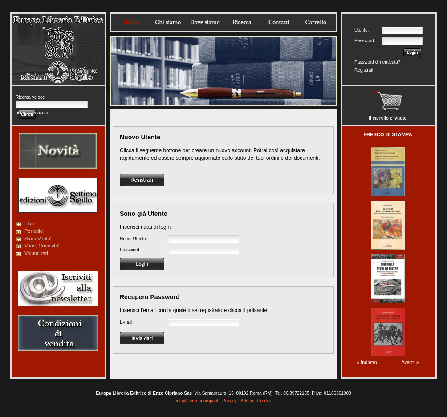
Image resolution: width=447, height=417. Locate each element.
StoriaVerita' (37, 238)
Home (131, 22)
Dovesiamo (205, 22)
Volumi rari (36, 253)
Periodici (34, 231)
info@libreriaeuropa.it (197, 400)
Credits (264, 400)
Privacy (229, 400)
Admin (246, 400)
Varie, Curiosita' (41, 245)
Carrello (315, 22)
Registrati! (364, 70)
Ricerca (242, 22)
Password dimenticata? (377, 62)
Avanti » (410, 362)
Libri (29, 223)
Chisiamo (168, 22)
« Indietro (367, 362)
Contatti (278, 22)
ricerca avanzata (32, 112)
